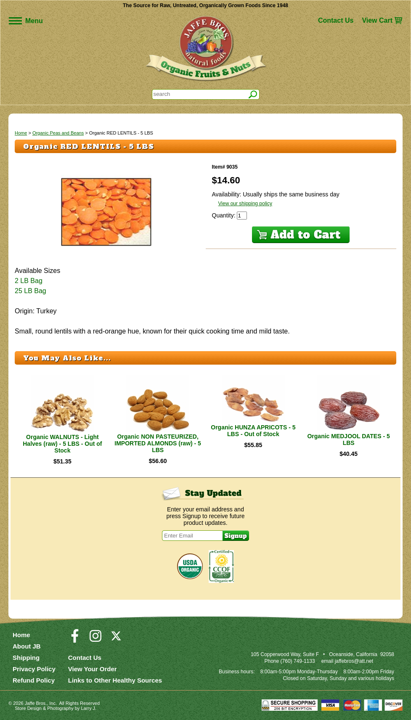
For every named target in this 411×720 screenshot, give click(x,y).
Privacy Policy (34, 668)
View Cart (377, 20)
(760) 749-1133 (298, 661)
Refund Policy (34, 680)
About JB (27, 646)
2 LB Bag (28, 280)
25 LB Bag (30, 290)
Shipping (26, 657)
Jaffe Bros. (36, 703)
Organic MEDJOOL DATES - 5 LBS (348, 439)
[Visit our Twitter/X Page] (116, 639)
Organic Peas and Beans (58, 132)
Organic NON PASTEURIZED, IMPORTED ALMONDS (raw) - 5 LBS (157, 443)
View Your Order (92, 668)
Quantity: (224, 215)
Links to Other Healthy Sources (115, 680)
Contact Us (335, 20)
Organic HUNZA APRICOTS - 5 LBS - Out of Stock (253, 430)
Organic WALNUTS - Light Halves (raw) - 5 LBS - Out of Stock (62, 444)
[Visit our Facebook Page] (75, 639)
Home (21, 132)
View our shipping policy (245, 203)
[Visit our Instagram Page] (95, 639)
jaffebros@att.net (354, 661)
